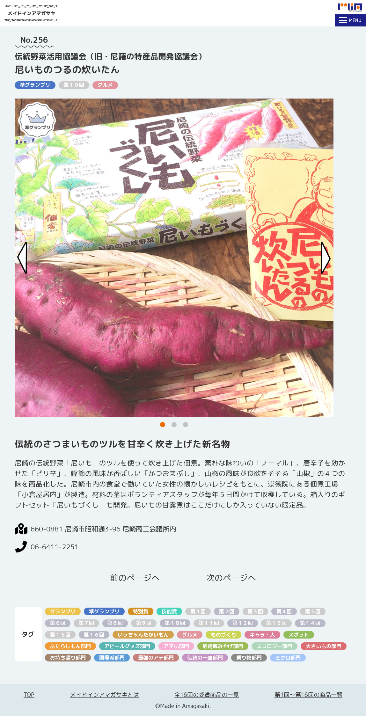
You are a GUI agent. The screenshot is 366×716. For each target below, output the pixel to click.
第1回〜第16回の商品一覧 (308, 695)
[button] (162, 424)
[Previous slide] (22, 257)
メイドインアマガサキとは (104, 695)
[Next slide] (325, 257)
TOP (29, 695)
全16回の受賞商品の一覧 (206, 695)
